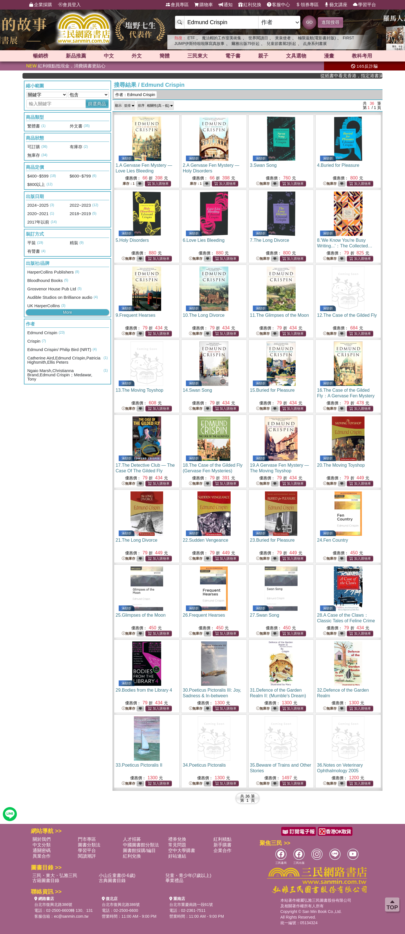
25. (141, 615)
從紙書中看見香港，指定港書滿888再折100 (364, 75)
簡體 (164, 56)
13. (139, 390)
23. (272, 540)
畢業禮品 (174, 880)
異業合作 (42, 856)
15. (272, 390)
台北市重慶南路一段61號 (191, 904)
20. (341, 465)
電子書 (232, 56)
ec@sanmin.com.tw (71, 916)
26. (204, 615)
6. (204, 240)
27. (264, 615)
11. (279, 315)
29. (144, 690)
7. (269, 240)
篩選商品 (97, 103)
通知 (226, 5)
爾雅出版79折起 (245, 43)
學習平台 (364, 5)
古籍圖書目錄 (45, 880)
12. (347, 315)
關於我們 (42, 839)
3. (263, 165)
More (67, 312)
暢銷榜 (40, 56)
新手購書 (222, 844)
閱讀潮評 (87, 856)
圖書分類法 (89, 844)
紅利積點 (222, 839)
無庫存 (263, 183)
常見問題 (177, 844)
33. (139, 765)
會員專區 (177, 5)
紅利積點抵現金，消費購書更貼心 (65, 65)
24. (332, 540)
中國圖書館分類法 (141, 844)
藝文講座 (335, 5)
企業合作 (222, 850)
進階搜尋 (330, 22)
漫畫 (329, 56)
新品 (76, 56)
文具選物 (296, 56)
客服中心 (278, 5)
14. (197, 390)
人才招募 (132, 839)
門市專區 (87, 839)
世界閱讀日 (258, 38)
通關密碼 (42, 850)
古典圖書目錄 (112, 880)
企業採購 (40, 5)
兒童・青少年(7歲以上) (188, 875)
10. (204, 315)
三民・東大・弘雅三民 (54, 875)
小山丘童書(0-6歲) (117, 875)
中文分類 (42, 844)
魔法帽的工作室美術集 (221, 38)
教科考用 (362, 56)
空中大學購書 (181, 850)
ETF (191, 38)
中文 (109, 56)
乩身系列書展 (315, 43)
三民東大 (197, 56)
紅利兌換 (249, 5)
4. (338, 165)
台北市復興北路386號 (53, 904)
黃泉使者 (283, 38)
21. (137, 540)
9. (135, 315)
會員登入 (69, 5)
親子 (263, 56)
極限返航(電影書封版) (317, 38)
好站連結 (177, 856)
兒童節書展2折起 (281, 43)
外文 (137, 56)
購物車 (203, 5)
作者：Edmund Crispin (135, 94)
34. (204, 765)
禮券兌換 (177, 839)
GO (309, 22)
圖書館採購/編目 (139, 850)
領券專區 (307, 5)
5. (132, 240)
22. (205, 540)
